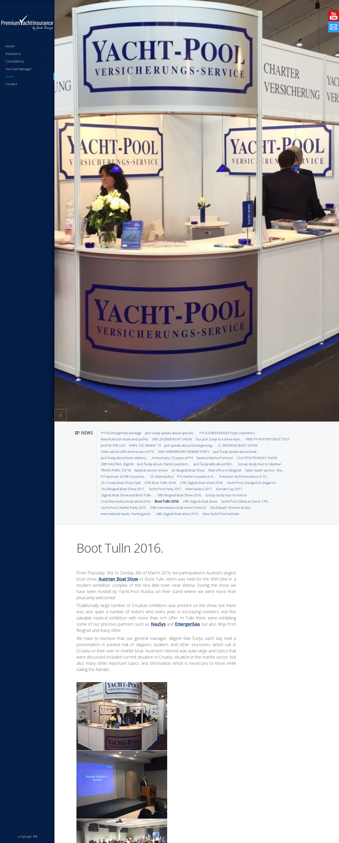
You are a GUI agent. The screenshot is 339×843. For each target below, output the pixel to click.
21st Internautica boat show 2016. (126, 501)
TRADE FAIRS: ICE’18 (116, 470)
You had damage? (26, 69)
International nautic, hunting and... (126, 513)
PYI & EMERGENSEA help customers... (228, 433)
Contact (11, 84)
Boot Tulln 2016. (167, 501)
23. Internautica (161, 476)
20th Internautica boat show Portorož (178, 507)
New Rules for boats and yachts (124, 439)
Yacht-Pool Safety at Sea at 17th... (245, 501)
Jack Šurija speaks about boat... (236, 451)
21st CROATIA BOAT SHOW (257, 457)
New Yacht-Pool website (221, 513)
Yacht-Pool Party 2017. (165, 489)
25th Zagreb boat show (200, 501)
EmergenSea (187, 624)
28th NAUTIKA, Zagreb (117, 464)
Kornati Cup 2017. (229, 489)
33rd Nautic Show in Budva (230, 507)
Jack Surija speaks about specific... (170, 433)
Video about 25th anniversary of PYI (127, 451)
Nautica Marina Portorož (215, 457)
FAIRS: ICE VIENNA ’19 (145, 445)
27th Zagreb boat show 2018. (201, 482)
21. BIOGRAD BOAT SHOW (237, 445)
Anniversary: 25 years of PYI (172, 457)
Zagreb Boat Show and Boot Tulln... (127, 495)
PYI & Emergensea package (121, 433)
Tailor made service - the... (265, 470)
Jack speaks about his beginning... (189, 445)
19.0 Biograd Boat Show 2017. (123, 489)
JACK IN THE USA (113, 445)
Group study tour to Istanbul (259, 464)
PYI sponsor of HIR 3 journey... (123, 476)
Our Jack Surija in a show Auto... (218, 439)
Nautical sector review (151, 470)
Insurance (26, 53)
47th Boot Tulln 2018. (160, 482)
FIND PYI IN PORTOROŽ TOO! (267, 439)
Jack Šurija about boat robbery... (124, 457)
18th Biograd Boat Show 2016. (179, 495)
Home (10, 46)
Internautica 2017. (199, 489)
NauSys (158, 624)
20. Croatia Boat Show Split (121, 482)
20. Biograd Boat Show (188, 470)
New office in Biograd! (224, 470)
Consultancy (14, 61)
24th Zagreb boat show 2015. (177, 513)
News (26, 76)
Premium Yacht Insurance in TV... (244, 476)
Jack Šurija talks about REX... (214, 464)
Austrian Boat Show (118, 579)
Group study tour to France (226, 495)
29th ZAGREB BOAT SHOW (172, 439)
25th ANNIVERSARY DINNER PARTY (184, 451)
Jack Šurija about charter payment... (163, 464)
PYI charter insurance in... (196, 476)
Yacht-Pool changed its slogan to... (252, 482)
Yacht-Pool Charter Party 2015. (123, 507)
